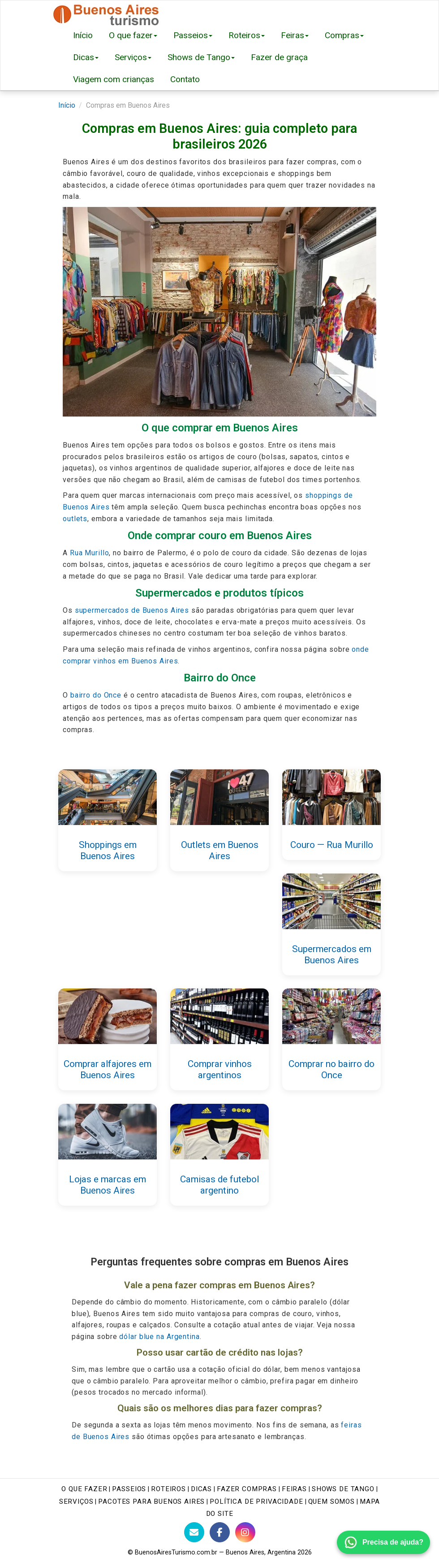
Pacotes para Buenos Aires (151, 1501)
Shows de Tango (201, 57)
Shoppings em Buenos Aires (108, 850)
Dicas (86, 57)
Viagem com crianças (113, 79)
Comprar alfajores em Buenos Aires (107, 1069)
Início (83, 35)
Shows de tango (343, 1489)
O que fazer (133, 35)
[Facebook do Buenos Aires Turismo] (220, 1532)
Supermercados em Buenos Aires (331, 954)
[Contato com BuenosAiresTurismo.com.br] (194, 1532)
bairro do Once (95, 695)
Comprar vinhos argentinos (220, 1069)
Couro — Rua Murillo (331, 844)
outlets (75, 518)
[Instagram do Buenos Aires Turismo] (245, 1532)
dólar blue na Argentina (159, 1336)
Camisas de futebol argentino (219, 1185)
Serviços (133, 57)
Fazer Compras (247, 1489)
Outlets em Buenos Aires (219, 850)
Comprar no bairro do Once (331, 1069)
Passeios (192, 35)
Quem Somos (331, 1501)
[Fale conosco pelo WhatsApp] (383, 1542)
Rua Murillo (89, 553)
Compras (344, 35)
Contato (185, 79)
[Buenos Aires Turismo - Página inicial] (106, 12)
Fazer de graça (279, 57)
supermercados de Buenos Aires (132, 610)
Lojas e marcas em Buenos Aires (107, 1185)
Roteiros (246, 35)
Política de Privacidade (256, 1501)
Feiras (295, 35)
